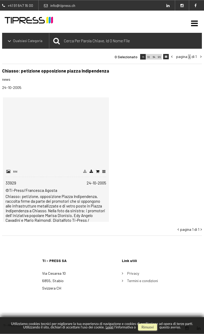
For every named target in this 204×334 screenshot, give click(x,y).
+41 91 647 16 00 (20, 5)
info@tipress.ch (62, 5)
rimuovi (147, 327)
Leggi (109, 327)
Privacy (133, 273)
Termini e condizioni (142, 280)
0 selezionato (126, 57)
